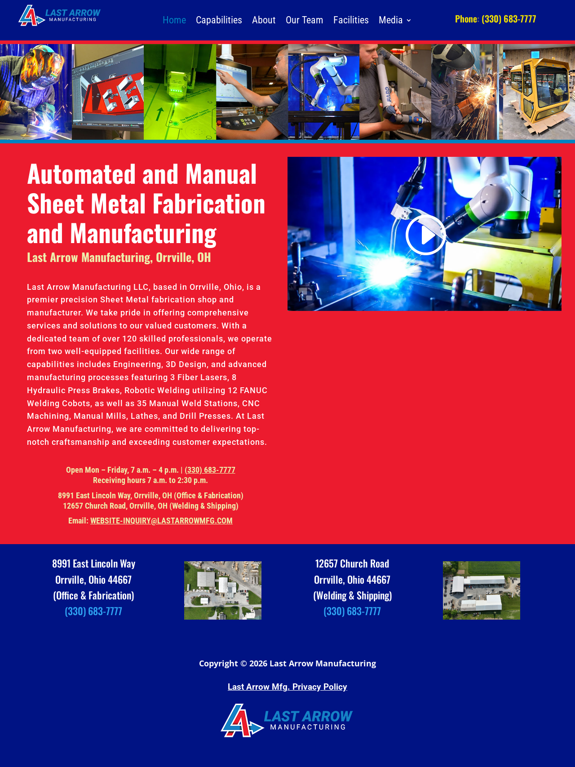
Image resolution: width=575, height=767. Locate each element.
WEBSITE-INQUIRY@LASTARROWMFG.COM (161, 520)
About (264, 21)
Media (391, 21)
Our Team (304, 21)
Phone (466, 18)
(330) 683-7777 (210, 469)
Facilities (351, 21)
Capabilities (219, 21)
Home (174, 21)
